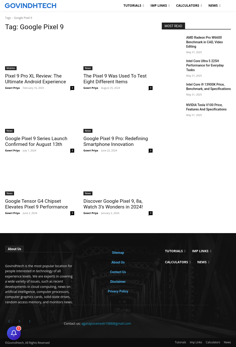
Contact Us (118, 272)
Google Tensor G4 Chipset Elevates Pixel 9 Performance (36, 204)
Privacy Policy (118, 291)
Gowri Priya (12, 88)
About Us (118, 262)
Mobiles (10, 68)
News (88, 68)
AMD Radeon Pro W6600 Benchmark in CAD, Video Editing (204, 42)
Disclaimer (118, 281)
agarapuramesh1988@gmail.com (106, 323)
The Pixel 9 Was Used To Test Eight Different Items (115, 78)
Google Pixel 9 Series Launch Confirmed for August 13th (36, 141)
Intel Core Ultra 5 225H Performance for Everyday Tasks (205, 65)
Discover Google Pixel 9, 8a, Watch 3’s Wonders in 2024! (113, 204)
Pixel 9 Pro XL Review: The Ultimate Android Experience (35, 78)
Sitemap (118, 252)
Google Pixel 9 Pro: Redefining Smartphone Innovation (115, 141)
